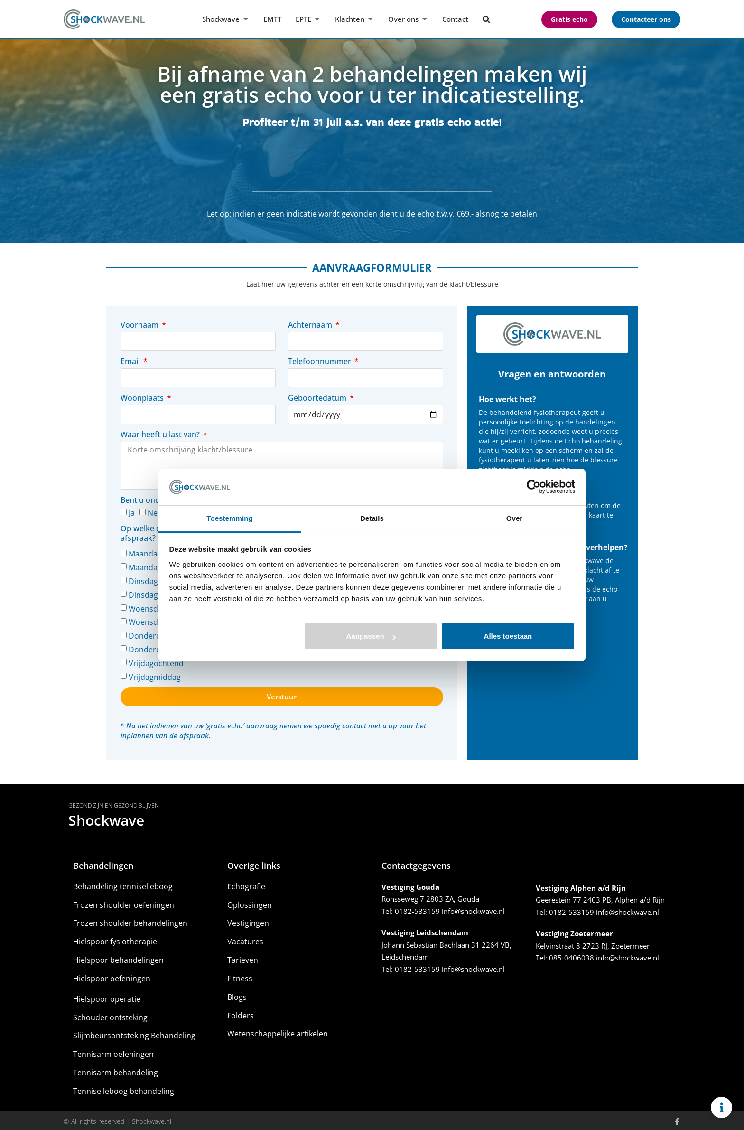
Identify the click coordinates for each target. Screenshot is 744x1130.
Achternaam (311, 325)
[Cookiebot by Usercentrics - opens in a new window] (533, 487)
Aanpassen (371, 636)
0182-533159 (417, 908)
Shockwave (106, 818)
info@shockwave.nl (473, 908)
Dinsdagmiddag (157, 592)
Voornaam (140, 325)
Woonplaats (143, 398)
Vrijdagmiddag (155, 674)
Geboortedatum (318, 398)
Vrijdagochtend (156, 661)
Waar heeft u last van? (161, 434)
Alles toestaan (508, 636)
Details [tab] (372, 518)
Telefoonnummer (320, 361)
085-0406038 (571, 955)
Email (131, 361)
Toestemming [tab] (229, 518)
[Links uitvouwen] (721, 1107)
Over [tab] (514, 518)
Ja (132, 511)
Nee (155, 511)
